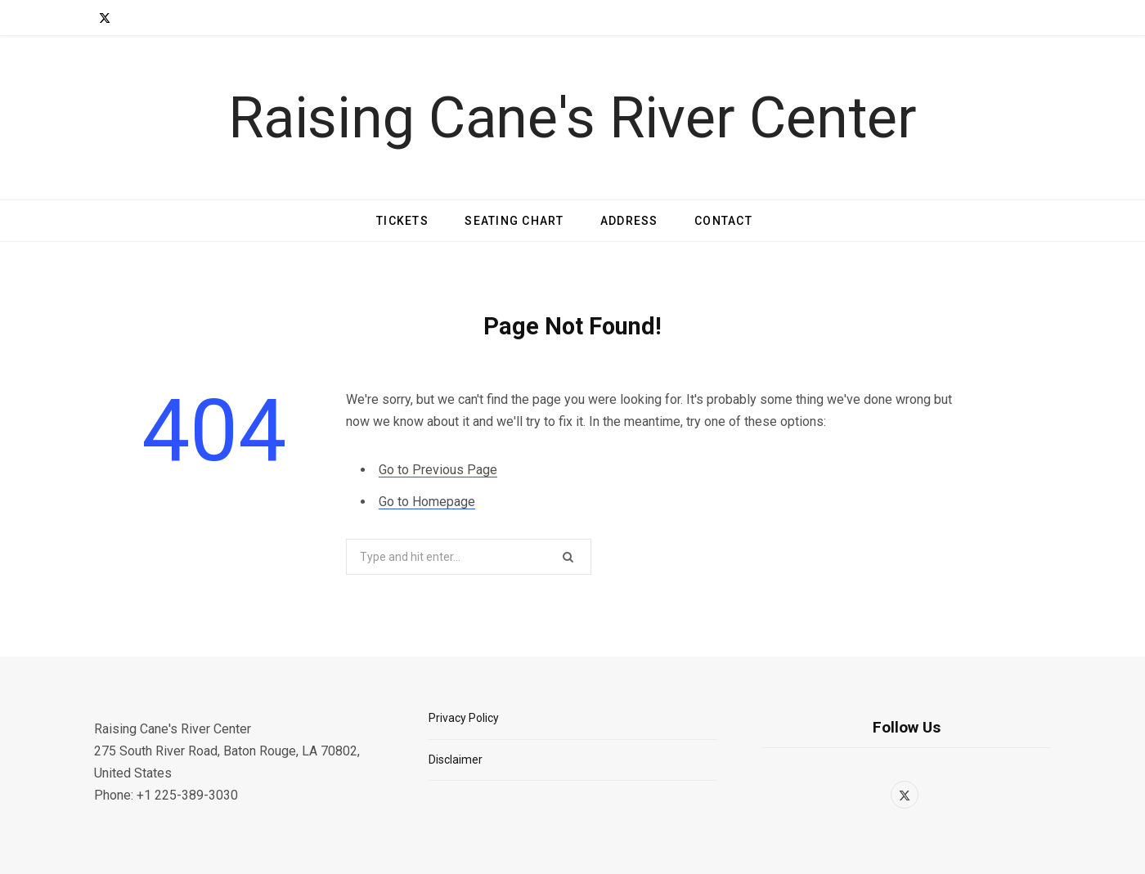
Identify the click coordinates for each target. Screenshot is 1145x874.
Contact (723, 220)
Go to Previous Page (438, 469)
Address (629, 220)
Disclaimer (456, 759)
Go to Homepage (427, 501)
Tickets (402, 220)
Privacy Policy (464, 717)
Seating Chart (514, 220)
